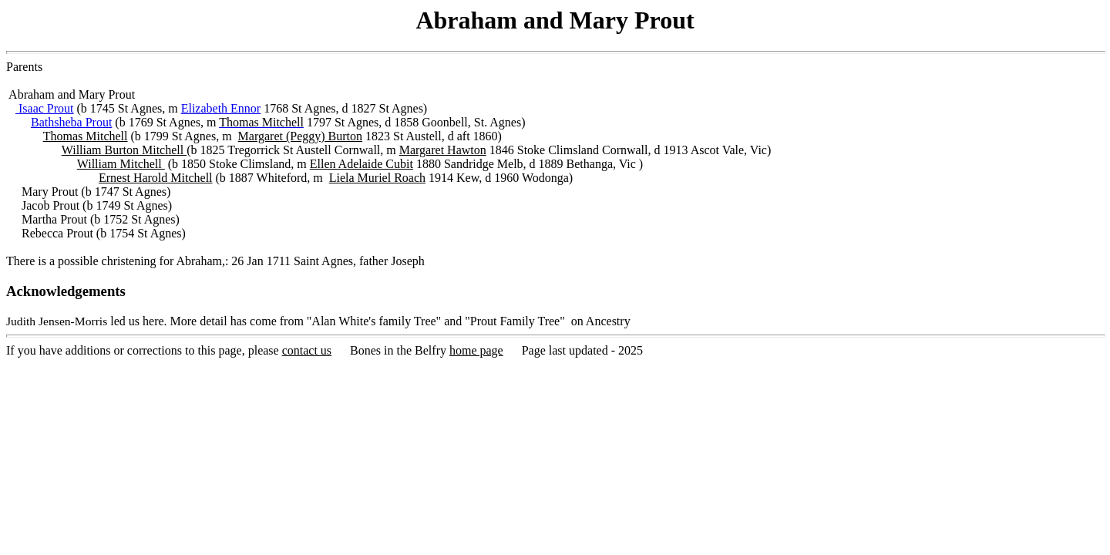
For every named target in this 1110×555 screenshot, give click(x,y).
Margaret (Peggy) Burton (300, 136)
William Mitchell (121, 163)
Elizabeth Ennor (221, 108)
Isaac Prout (44, 108)
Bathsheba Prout (71, 122)
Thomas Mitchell (85, 136)
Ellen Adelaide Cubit (361, 163)
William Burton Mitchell (124, 149)
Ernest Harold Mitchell (156, 177)
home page (476, 350)
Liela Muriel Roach (377, 177)
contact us (306, 350)
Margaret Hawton (442, 149)
